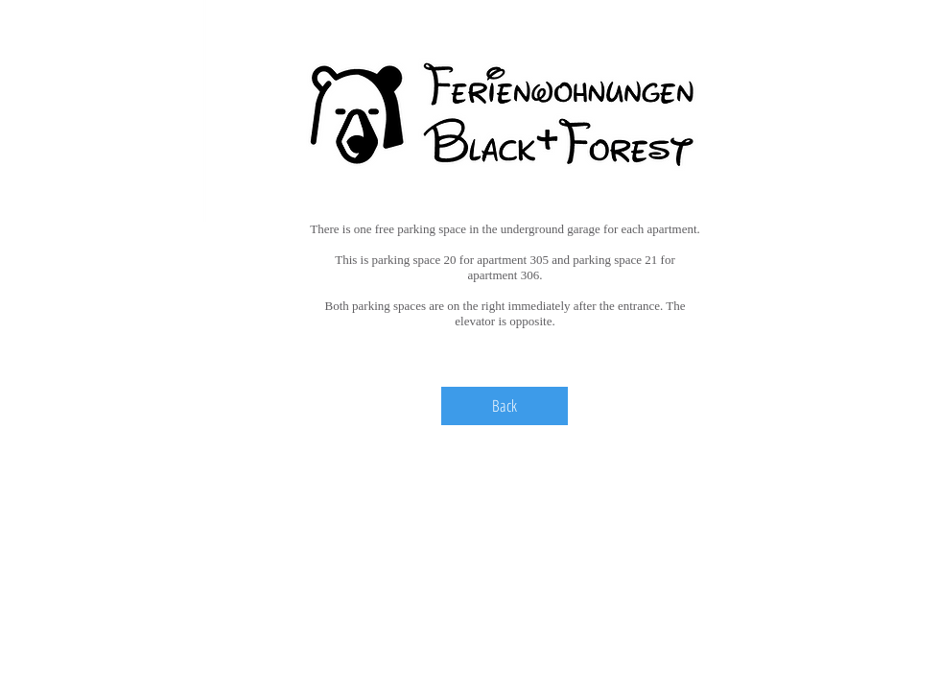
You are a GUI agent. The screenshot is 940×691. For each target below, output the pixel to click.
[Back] (504, 406)
